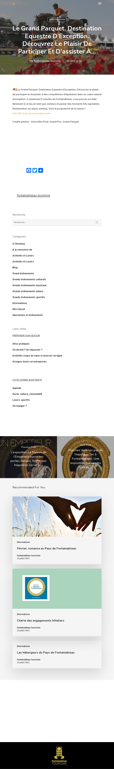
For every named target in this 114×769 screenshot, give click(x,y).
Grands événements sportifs (28, 297)
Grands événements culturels (29, 279)
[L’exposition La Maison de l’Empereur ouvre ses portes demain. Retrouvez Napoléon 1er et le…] (28, 457)
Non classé (18, 309)
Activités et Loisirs (23, 255)
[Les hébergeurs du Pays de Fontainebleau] (57, 654)
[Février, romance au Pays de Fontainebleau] (57, 530)
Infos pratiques (21, 343)
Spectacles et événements (27, 315)
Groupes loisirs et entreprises (29, 361)
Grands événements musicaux (29, 285)
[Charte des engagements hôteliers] (57, 602)
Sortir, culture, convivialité (27, 394)
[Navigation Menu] (100, 3)
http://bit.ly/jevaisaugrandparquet (31, 113)
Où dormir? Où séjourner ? (27, 349)
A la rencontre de (22, 249)
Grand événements (23, 273)
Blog (15, 267)
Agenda (16, 388)
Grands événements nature (27, 291)
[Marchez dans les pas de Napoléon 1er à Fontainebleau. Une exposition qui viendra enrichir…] (85, 457)
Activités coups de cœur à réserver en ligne (37, 355)
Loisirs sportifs (21, 400)
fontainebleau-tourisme (47, 60)
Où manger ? (19, 405)
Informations (57, 19)
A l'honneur (18, 243)
